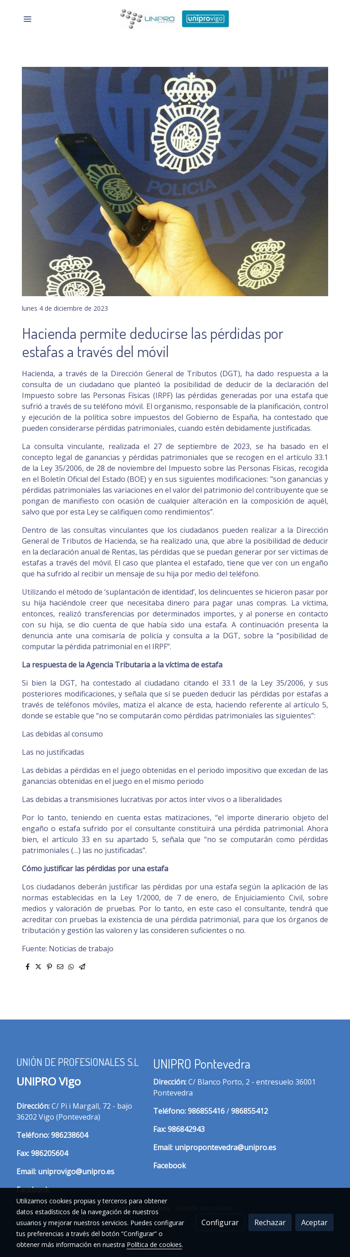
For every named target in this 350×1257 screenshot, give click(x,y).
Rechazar (270, 1222)
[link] (175, 19)
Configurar (220, 1222)
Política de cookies (154, 1244)
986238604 (69, 1135)
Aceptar (314, 1222)
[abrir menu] (27, 18)
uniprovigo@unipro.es (76, 1171)
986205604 (49, 1153)
